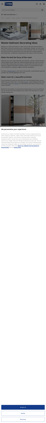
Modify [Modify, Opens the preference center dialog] (23, 413)
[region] (23, 275)
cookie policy (17, 147)
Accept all (23, 407)
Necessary (23, 419)
